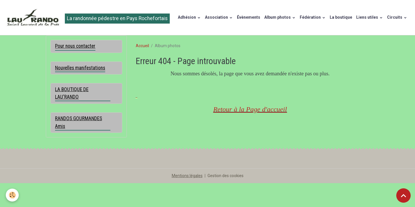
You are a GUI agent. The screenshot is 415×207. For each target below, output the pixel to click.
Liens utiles (367, 17)
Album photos (278, 17)
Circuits (395, 17)
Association (217, 17)
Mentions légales (187, 175)
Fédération (311, 17)
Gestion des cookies (225, 175)
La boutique (341, 17)
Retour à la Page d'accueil (250, 109)
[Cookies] (12, 195)
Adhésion (187, 17)
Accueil (142, 45)
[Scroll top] (403, 195)
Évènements (248, 17)
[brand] (87, 17)
